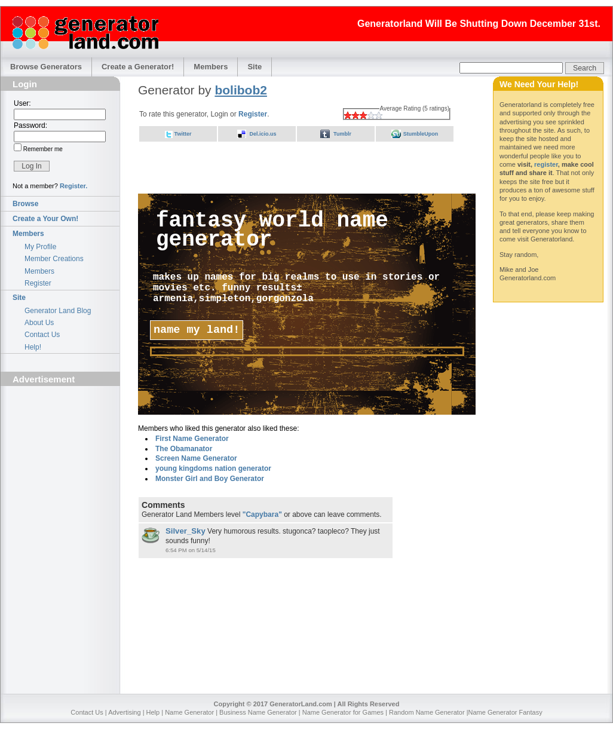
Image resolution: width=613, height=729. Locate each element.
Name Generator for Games (343, 712)
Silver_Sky (185, 530)
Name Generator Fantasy (505, 712)
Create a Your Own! (45, 219)
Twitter (183, 134)
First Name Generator (192, 438)
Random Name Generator (427, 712)
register (546, 164)
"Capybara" (262, 514)
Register (37, 283)
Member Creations (54, 259)
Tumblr (342, 134)
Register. (73, 185)
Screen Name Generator (196, 458)
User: (22, 103)
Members (211, 66)
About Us (39, 322)
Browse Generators (46, 66)
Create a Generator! (138, 66)
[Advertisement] (60, 457)
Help (153, 712)
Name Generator (189, 712)
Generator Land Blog (57, 311)
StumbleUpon (421, 134)
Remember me (42, 149)
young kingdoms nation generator (213, 468)
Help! (32, 347)
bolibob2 (240, 90)
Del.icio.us (262, 134)
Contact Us (42, 334)
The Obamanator (183, 449)
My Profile (40, 247)
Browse (25, 204)
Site (254, 66)
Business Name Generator (258, 712)
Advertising (124, 712)
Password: (30, 125)
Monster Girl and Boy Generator (209, 478)
